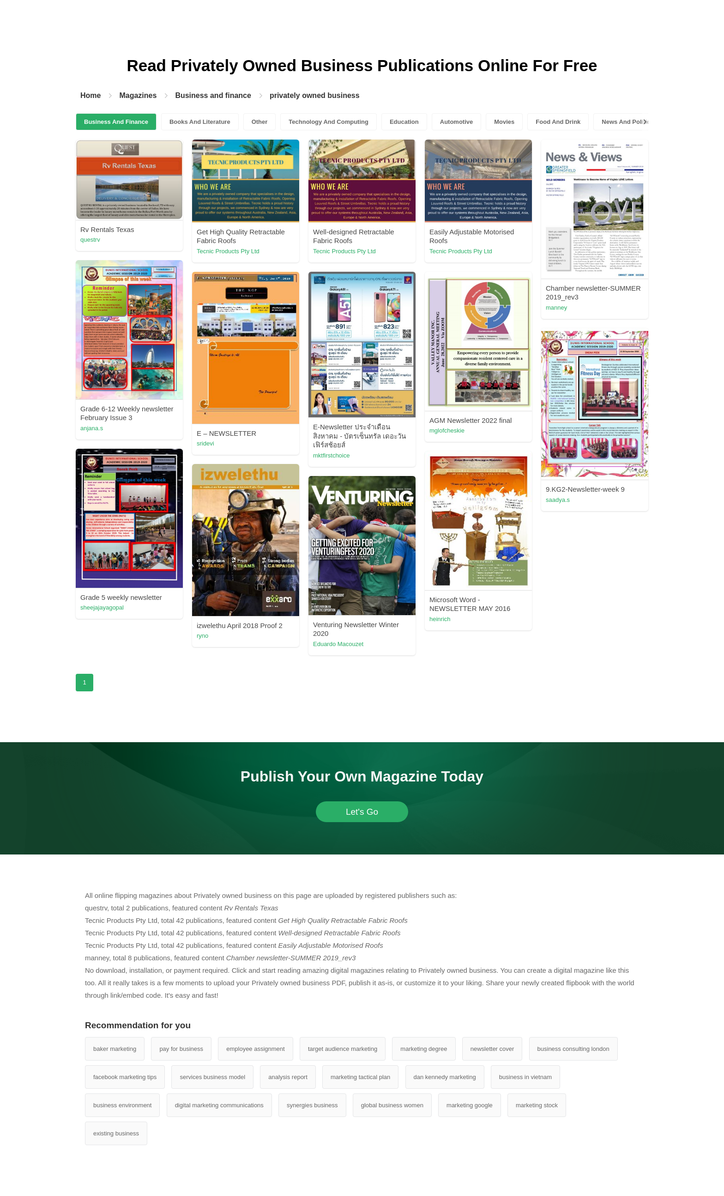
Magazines (138, 95)
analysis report (288, 1077)
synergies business (312, 1105)
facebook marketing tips (125, 1077)
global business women (392, 1105)
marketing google (469, 1105)
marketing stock (537, 1105)
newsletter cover (492, 1048)
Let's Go (362, 812)
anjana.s (91, 428)
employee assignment (255, 1048)
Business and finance (213, 95)
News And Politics (627, 121)
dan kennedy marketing (445, 1077)
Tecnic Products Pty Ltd (228, 251)
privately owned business (315, 95)
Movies (504, 121)
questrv (90, 239)
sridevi (205, 443)
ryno (202, 635)
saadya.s (558, 499)
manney (556, 307)
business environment (122, 1105)
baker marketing (114, 1048)
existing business (116, 1133)
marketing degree (423, 1048)
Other (260, 121)
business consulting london (573, 1048)
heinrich (440, 619)
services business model (212, 1077)
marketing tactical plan (360, 1077)
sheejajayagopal (102, 607)
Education (404, 121)
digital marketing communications (219, 1105)
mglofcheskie (447, 430)
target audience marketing (342, 1048)
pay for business (181, 1048)
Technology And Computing (328, 121)
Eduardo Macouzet (338, 644)
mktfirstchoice (331, 455)
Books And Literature (199, 121)
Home (90, 95)
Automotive (456, 121)
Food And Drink (558, 121)
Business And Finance (116, 121)
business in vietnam (525, 1077)
